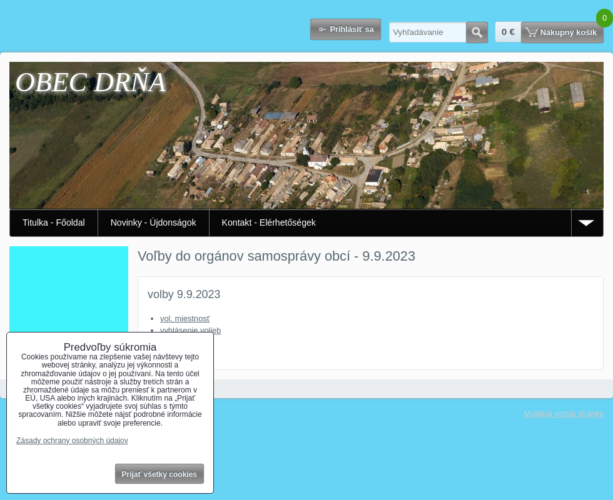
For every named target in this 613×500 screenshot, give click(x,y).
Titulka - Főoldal (54, 223)
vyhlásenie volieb (190, 330)
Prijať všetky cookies (160, 474)
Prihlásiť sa (351, 29)
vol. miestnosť (185, 318)
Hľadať (477, 32)
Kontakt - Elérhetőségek (269, 223)
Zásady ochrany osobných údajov (72, 440)
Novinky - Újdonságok (153, 223)
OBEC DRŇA (90, 82)
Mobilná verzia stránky (564, 413)
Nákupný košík (568, 32)
